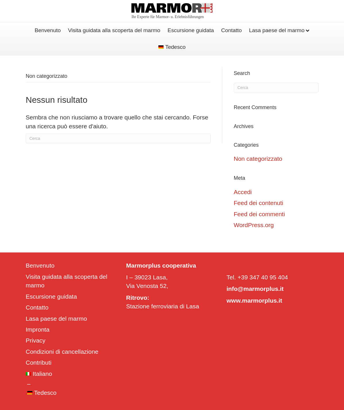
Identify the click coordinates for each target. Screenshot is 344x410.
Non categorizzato (258, 158)
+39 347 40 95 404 (263, 277)
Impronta (38, 329)
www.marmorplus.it (254, 300)
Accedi (243, 192)
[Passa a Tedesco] (172, 47)
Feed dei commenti (259, 214)
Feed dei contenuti (258, 203)
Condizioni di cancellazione (62, 351)
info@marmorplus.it (255, 288)
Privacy (36, 340)
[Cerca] (118, 138)
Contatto (231, 30)
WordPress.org (254, 225)
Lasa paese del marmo (276, 30)
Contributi (39, 362)
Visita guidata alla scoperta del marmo (114, 30)
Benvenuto (48, 30)
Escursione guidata (191, 30)
